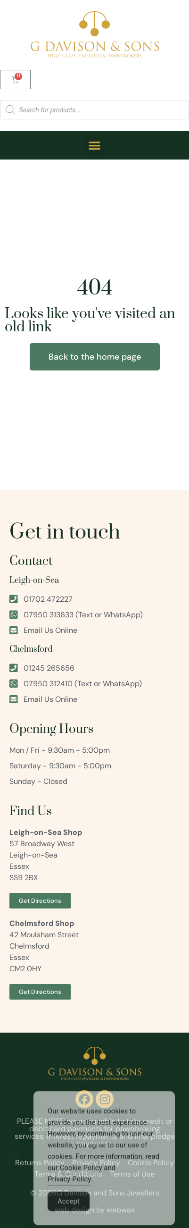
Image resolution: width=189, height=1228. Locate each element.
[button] (94, 145)
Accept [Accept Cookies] (69, 1215)
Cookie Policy (81, 1181)
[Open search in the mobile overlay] (94, 110)
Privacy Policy (69, 1192)
